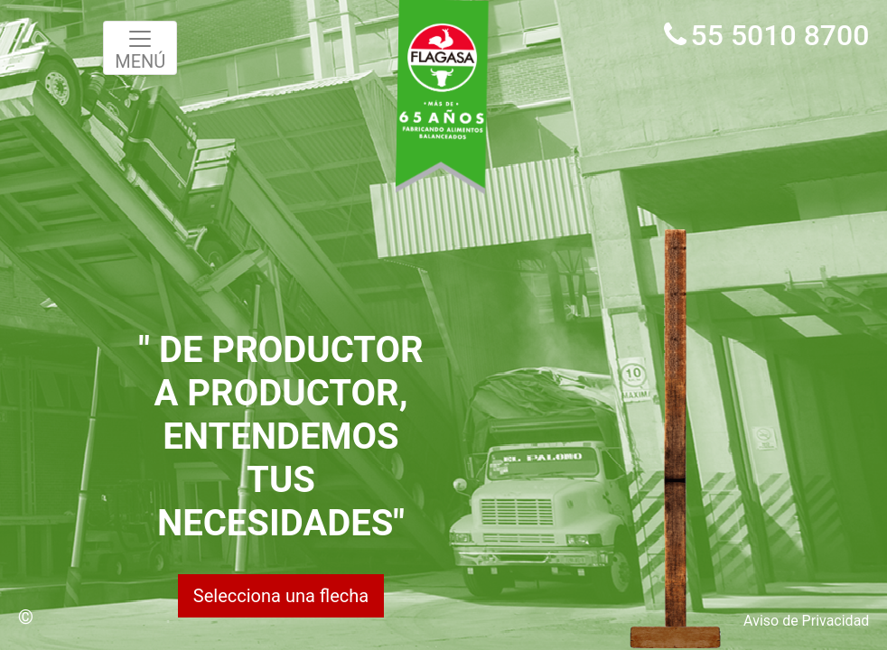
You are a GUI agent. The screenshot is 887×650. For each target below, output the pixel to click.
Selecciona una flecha (281, 596)
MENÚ (140, 48)
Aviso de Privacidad (806, 620)
